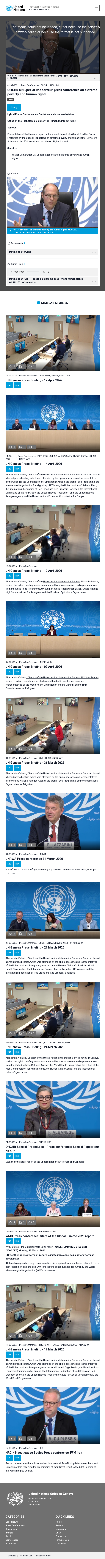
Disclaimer (61, 1543)
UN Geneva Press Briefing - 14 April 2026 (34, 464)
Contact (12, 1555)
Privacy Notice (43, 1555)
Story (14, 107)
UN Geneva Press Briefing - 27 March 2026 (35, 947)
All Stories (11, 1543)
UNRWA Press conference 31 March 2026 (34, 859)
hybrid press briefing (18, 478)
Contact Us (61, 1536)
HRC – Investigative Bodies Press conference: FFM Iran (44, 1452)
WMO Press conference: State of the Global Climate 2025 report (50, 1236)
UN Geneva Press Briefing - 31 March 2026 (35, 762)
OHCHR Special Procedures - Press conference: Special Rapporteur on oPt (52, 1149)
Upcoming (61, 1529)
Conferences (12, 1540)
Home (59, 1522)
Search (59, 1525)
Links (58, 1532)
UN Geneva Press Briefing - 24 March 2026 (35, 1047)
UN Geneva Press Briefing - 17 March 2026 (35, 1349)
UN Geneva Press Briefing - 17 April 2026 (34, 380)
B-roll (8, 1536)
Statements (11, 1529)
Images (9, 1532)
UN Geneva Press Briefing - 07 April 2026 (34, 667)
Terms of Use (62, 1540)
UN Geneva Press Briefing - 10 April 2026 (34, 571)
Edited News (12, 1522)
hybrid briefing (25, 585)
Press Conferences (15, 1525)
